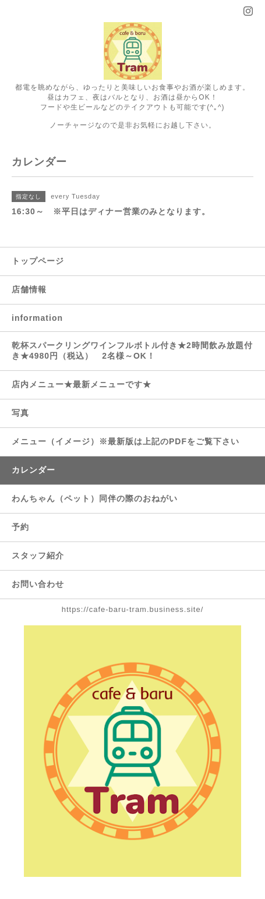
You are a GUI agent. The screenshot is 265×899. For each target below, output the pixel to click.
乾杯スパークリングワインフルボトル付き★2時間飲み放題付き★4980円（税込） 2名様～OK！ (132, 350)
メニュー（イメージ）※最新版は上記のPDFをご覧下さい (125, 441)
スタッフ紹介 (38, 555)
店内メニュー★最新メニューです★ (81, 384)
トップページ (38, 261)
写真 (20, 412)
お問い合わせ (38, 584)
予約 (20, 527)
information (37, 318)
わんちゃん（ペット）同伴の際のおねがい (95, 498)
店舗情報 (29, 289)
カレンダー (33, 470)
